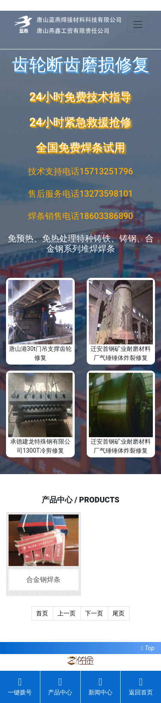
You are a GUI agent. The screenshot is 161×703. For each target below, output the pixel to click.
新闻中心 (100, 686)
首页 (42, 613)
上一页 (67, 613)
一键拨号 (20, 686)
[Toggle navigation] (138, 24)
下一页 (94, 613)
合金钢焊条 (43, 579)
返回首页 (141, 686)
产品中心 (60, 686)
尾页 (118, 613)
